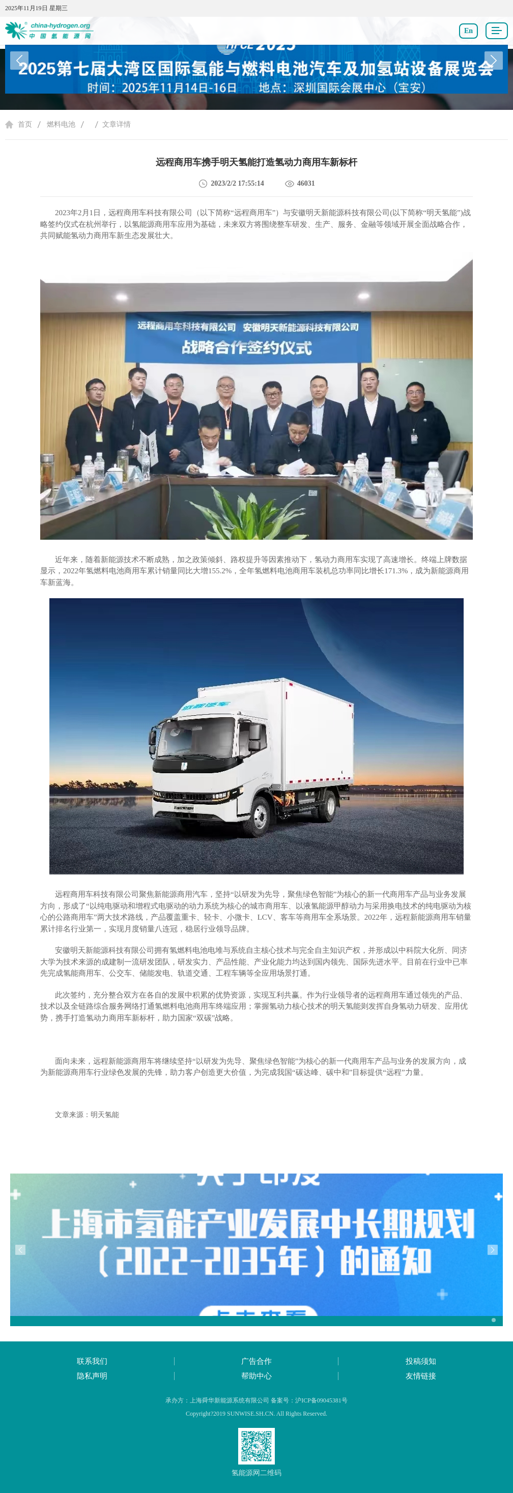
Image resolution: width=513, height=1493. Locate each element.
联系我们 (92, 1361)
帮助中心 (256, 1376)
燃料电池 (61, 124)
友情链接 (421, 1376)
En (468, 31)
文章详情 (116, 124)
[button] (493, 60)
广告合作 (256, 1361)
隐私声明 (92, 1376)
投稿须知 (421, 1361)
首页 (25, 124)
